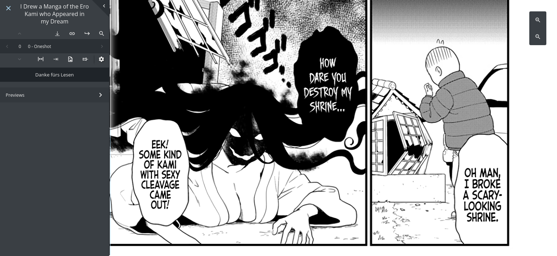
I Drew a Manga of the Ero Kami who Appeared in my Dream (54, 14)
